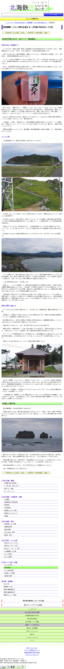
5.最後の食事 (8, 576)
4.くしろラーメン (9, 491)
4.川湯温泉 (7, 507)
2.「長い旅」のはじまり (11, 486)
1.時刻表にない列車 (10, 524)
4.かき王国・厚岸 (9, 532)
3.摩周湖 (6, 505)
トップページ (9, 22)
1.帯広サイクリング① (11, 543)
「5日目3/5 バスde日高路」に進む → (38, 32)
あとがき (6, 584)
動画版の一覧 (8, 586)
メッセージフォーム (32, 637)
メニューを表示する (32, 18)
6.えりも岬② (8, 557)
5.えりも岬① (8, 554)
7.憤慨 (6, 516)
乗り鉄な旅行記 (20, 22)
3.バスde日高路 (8, 570)
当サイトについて (32, 631)
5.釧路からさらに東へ (11, 510)
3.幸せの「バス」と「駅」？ (13, 548)
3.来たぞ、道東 (8, 488)
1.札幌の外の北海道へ (11, 483)
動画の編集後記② (9, 592)
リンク (32, 640)
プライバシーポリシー (32, 655)
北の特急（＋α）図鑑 (32, 622)
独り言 (32, 634)
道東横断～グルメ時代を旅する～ (37, 22)
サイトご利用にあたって (32, 650)
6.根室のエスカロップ (11, 513)
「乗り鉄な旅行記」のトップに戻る (33, 600)
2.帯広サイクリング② (11, 545)
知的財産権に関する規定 (32, 652)
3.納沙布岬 (7, 529)
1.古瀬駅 (6, 499)
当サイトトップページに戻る (33, 605)
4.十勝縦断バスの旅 (10, 551)
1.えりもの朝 (8, 565)
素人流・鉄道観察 (32, 628)
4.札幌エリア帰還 (9, 573)
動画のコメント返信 (10, 595)
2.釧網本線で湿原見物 (11, 502)
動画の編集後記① (9, 589)
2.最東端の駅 (8, 526)
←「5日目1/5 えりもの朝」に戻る (13, 32)
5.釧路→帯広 (8, 535)
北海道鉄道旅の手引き (32, 615)
